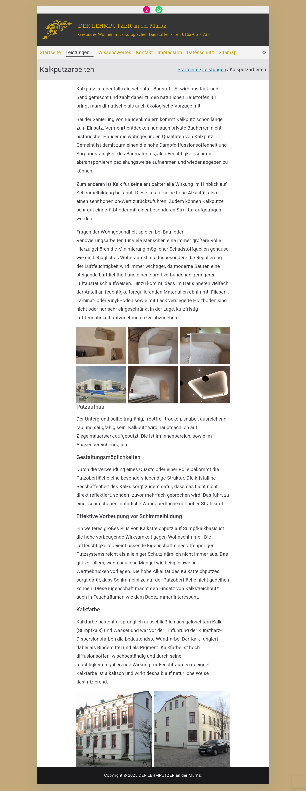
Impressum (170, 52)
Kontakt (144, 52)
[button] (92, 52)
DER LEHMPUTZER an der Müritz (122, 25)
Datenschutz (200, 52)
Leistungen (80, 52)
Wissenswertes (114, 52)
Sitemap (228, 52)
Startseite (50, 52)
